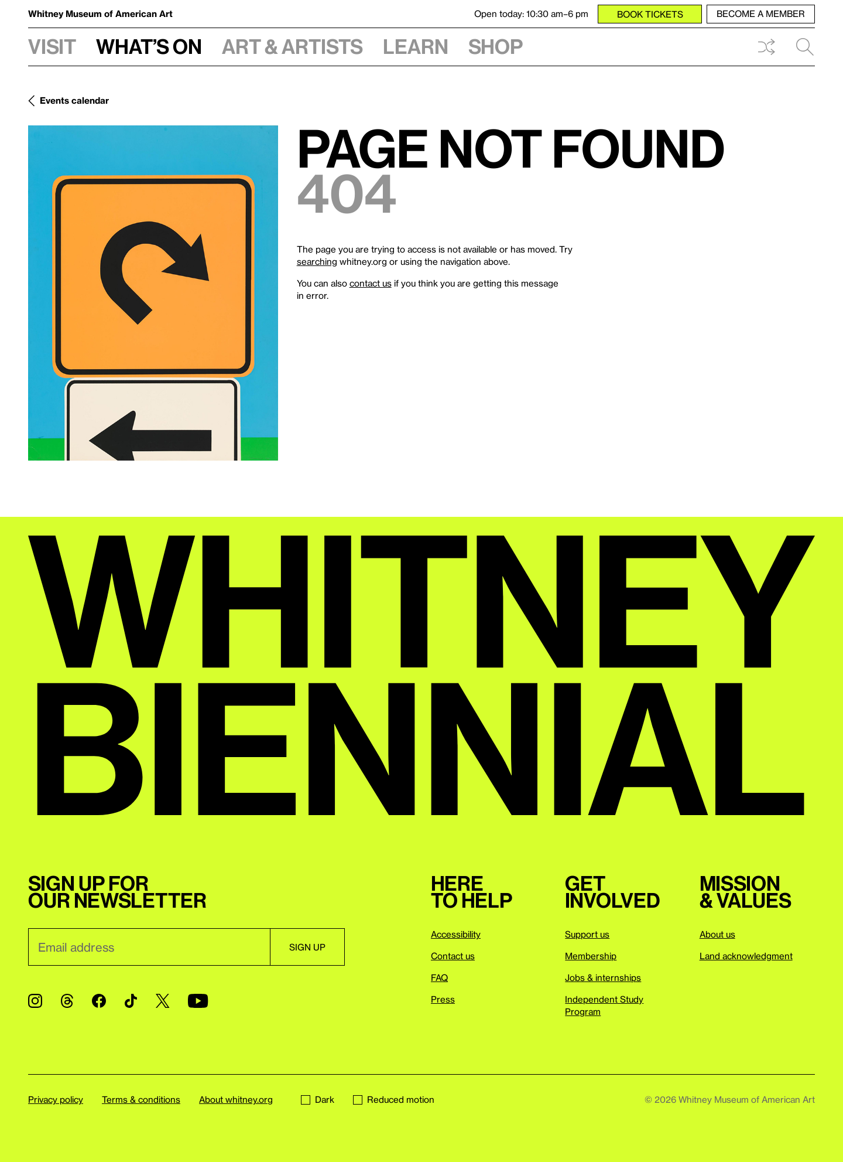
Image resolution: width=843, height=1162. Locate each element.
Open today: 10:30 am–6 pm (531, 13)
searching (317, 261)
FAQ (439, 977)
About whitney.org (236, 1099)
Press (443, 999)
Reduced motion (393, 1099)
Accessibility (456, 934)
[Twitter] (162, 1000)
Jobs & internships (603, 977)
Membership (590, 955)
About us (717, 934)
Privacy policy (55, 1099)
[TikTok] (130, 1000)
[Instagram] (35, 1000)
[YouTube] (198, 1000)
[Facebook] (99, 1000)
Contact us (453, 955)
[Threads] (67, 1000)
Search (805, 47)
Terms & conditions (141, 1099)
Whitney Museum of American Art (100, 13)
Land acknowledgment (746, 955)
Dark (317, 1099)
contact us (370, 283)
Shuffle (766, 47)
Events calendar (74, 100)
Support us (587, 934)
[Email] (149, 947)
